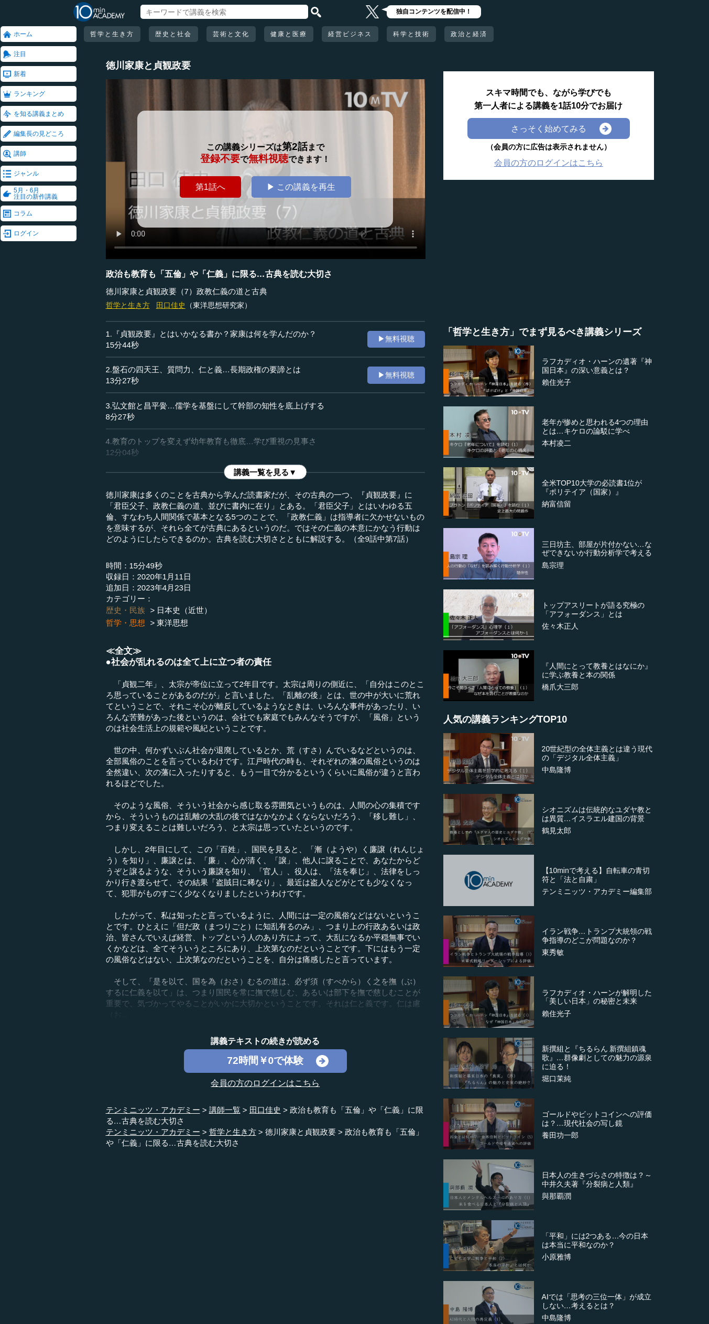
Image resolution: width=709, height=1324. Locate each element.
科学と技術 (411, 34)
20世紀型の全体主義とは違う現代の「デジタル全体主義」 (597, 753)
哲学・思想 (125, 622)
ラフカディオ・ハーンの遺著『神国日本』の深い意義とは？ (597, 365)
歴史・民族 (125, 610)
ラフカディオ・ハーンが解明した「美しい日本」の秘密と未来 (597, 997)
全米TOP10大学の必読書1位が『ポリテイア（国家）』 (592, 487)
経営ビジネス (350, 34)
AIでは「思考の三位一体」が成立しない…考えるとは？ (596, 1301)
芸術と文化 (231, 34)
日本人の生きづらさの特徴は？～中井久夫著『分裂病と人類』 (597, 1179)
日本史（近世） (184, 610)
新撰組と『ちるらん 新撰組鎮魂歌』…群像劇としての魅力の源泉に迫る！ (597, 1058)
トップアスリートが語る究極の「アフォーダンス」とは (593, 609)
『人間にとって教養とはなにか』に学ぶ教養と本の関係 (597, 670)
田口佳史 (171, 305)
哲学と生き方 (112, 34)
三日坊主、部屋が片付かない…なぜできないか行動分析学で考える (597, 548)
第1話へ (210, 186)
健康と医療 (288, 34)
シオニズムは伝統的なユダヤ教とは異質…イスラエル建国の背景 (597, 814)
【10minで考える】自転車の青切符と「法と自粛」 (596, 875)
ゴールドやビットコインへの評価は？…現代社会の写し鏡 (597, 1118)
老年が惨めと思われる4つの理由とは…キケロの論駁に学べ (595, 426)
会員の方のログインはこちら (265, 1083)
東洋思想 (172, 622)
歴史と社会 (173, 34)
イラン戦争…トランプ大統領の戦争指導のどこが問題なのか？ (597, 935)
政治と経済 (469, 34)
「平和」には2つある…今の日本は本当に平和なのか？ (595, 1240)
